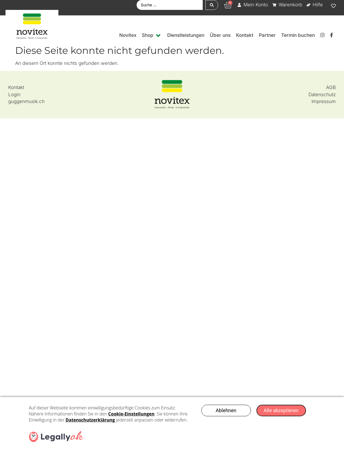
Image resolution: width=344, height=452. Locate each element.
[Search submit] (211, 5)
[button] (151, 35)
